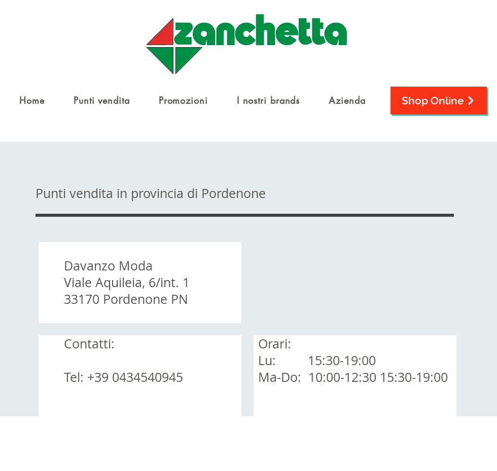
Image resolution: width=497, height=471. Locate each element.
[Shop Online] (438, 100)
